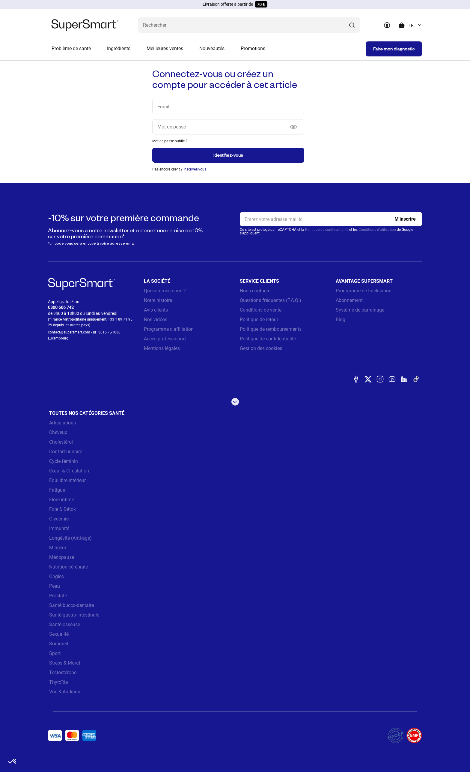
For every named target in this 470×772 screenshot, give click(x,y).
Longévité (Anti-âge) (70, 538)
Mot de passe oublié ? (169, 141)
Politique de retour (259, 319)
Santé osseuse (64, 624)
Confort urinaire (65, 451)
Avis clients (156, 310)
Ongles (56, 576)
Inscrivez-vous (194, 169)
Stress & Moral (64, 663)
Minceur (57, 547)
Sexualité (59, 634)
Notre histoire (158, 300)
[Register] (405, 219)
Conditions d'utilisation (377, 230)
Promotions (253, 48)
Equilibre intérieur (67, 480)
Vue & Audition (64, 692)
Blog (340, 319)
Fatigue (57, 490)
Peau (54, 586)
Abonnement (349, 300)
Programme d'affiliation (169, 329)
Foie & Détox (62, 509)
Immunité (59, 528)
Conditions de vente (260, 310)
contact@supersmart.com (69, 332)
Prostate (58, 596)
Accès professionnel (165, 339)
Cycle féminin (63, 461)
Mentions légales (162, 348)
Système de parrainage (360, 310)
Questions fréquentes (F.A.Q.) (270, 300)
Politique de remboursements (271, 329)
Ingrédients (118, 48)
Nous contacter (256, 291)
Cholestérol (61, 442)
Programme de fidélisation (363, 291)
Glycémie (59, 519)
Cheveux (58, 432)
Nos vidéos (155, 319)
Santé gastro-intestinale (74, 615)
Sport (55, 653)
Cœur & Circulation (69, 471)
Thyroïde (58, 682)
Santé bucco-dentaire (71, 605)
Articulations (62, 423)
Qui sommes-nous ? (165, 291)
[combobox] (415, 25)
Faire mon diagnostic (394, 49)
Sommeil (58, 644)
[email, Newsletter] (331, 219)
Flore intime (61, 499)
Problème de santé (71, 48)
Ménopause (61, 557)
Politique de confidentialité (326, 230)
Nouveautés (212, 48)
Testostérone (62, 672)
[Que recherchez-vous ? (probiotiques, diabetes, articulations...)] (249, 25)
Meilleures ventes (165, 48)
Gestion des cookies (261, 348)
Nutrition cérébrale (68, 567)
